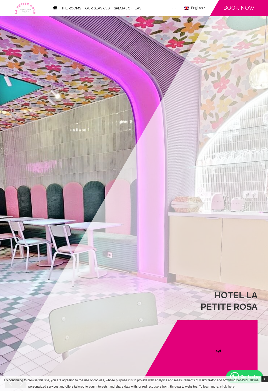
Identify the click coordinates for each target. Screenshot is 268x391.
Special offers (127, 8)
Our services (97, 8)
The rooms (71, 8)
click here (227, 386)
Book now (239, 8)
